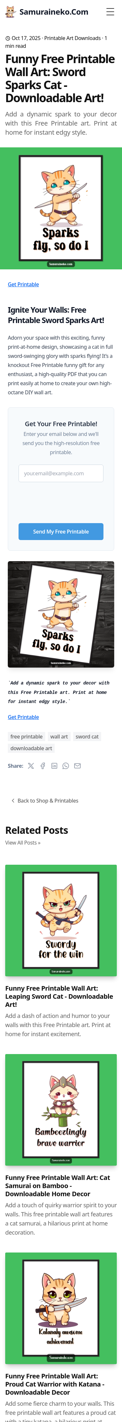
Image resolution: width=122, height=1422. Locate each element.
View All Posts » (22, 842)
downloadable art (31, 748)
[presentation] (61, 500)
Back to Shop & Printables (44, 800)
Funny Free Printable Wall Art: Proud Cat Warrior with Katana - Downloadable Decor (54, 1384)
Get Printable (23, 284)
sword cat (87, 736)
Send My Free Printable (61, 531)
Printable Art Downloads (72, 38)
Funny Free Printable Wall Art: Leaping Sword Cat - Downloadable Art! (59, 996)
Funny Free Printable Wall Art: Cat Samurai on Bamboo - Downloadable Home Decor (57, 1185)
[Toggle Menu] (110, 12)
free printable (26, 736)
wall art (59, 736)
